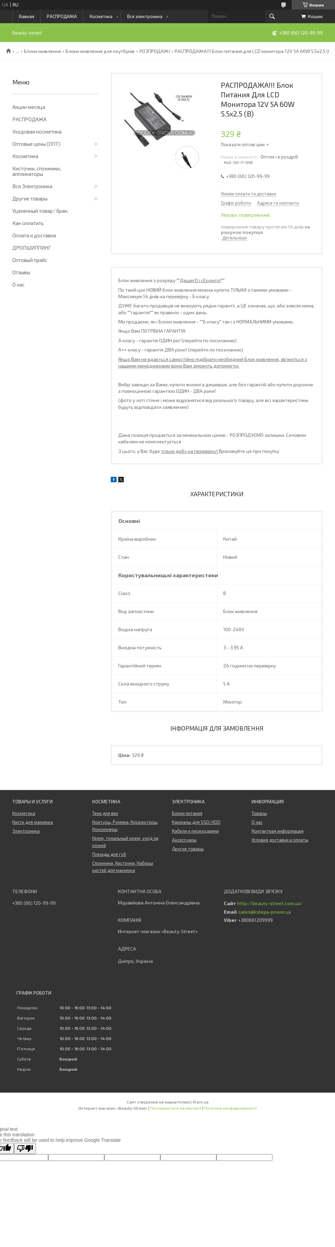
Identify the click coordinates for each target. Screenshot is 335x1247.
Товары (259, 813)
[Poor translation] (25, 1148)
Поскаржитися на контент (175, 1108)
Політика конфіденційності (230, 1108)
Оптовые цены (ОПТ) (36, 144)
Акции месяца (28, 107)
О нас (18, 284)
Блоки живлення (42, 51)
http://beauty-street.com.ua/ (270, 903)
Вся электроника (144, 16)
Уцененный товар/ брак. (40, 211)
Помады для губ (109, 854)
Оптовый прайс (29, 260)
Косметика (101, 16)
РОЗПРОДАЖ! (154, 51)
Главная (26, 16)
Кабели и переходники (195, 831)
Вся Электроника (32, 186)
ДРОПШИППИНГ (31, 248)
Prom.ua (201, 1101)
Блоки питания (187, 813)
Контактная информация (278, 831)
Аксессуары (184, 840)
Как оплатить (28, 223)
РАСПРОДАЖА (62, 16)
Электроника (26, 831)
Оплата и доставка (34, 235)
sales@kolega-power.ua (264, 912)
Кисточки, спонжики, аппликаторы (36, 171)
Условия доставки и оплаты (280, 840)
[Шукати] (272, 16)
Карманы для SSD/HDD (196, 822)
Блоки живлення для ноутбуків (100, 51)
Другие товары (30, 198)
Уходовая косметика (37, 131)
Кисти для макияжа (32, 822)
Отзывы (21, 272)
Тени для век (105, 813)
